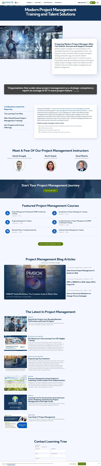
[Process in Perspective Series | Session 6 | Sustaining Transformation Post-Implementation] (15, 383)
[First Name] (42, 451)
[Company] (50, 460)
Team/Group (44, 446)
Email (36, 453)
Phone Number (54, 453)
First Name (37, 448)
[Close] (99, 463)
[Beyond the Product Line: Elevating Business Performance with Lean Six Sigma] (15, 324)
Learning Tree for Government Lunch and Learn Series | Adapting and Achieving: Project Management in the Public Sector (46, 399)
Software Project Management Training (71, 230)
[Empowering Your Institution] (15, 363)
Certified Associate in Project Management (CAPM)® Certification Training (75, 222)
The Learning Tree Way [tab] (13, 114)
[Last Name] (58, 451)
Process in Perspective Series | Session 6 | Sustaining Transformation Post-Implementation (46, 379)
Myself (37, 446)
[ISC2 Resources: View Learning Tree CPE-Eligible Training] (15, 343)
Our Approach (48, 2)
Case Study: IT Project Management (41, 417)
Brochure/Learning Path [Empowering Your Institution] (35, 356)
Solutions (37, 2)
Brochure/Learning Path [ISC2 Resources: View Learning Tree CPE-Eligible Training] (35, 336)
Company (37, 458)
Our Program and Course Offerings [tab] (14, 126)
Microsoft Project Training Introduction (24, 230)
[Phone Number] (58, 456)
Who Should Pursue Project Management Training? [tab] (15, 119)
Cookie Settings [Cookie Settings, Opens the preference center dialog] (73, 463)
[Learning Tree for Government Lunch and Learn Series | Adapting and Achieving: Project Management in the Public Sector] (15, 402)
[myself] (35, 446)
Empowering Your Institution (39, 359)
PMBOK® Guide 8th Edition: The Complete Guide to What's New (32, 294)
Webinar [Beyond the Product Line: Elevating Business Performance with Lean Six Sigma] (30, 317)
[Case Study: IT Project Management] (15, 421)
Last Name (53, 448)
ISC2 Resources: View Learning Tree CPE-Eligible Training (46, 339)
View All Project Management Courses (50, 244)
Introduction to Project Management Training (73, 212)
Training (28, 2)
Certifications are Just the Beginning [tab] (14, 108)
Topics (11, 5)
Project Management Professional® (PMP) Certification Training (29, 212)
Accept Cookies (82, 463)
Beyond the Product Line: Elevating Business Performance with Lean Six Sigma (44, 320)
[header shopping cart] (97, 2)
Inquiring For (37, 445)
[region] (50, 464)
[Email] (42, 456)
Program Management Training (21, 221)
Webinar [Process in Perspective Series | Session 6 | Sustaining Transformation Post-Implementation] (30, 376)
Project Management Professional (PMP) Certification (71, 110)
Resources (58, 2)
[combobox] (52, 456)
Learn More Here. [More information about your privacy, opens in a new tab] (11, 464)
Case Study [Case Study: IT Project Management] (31, 415)
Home (5, 5)
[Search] (88, 2)
